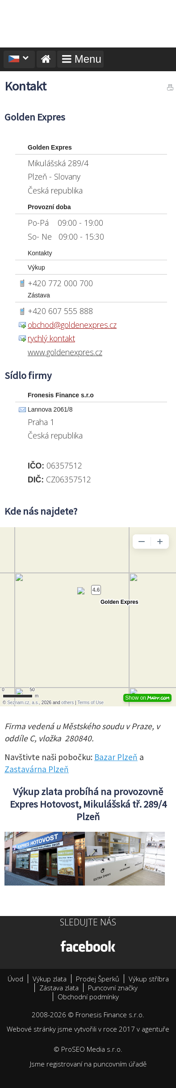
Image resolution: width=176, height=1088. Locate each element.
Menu (80, 59)
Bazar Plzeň (116, 757)
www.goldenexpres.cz (65, 352)
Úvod (15, 978)
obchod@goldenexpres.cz (72, 324)
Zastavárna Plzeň (36, 769)
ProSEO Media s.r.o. (91, 1049)
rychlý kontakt (51, 338)
